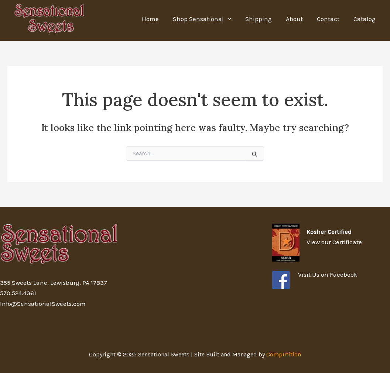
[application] (234, 19)
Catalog (365, 19)
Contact (330, 19)
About (298, 19)
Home (158, 19)
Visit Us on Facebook (328, 274)
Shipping (263, 19)
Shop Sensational (208, 19)
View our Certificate (334, 242)
